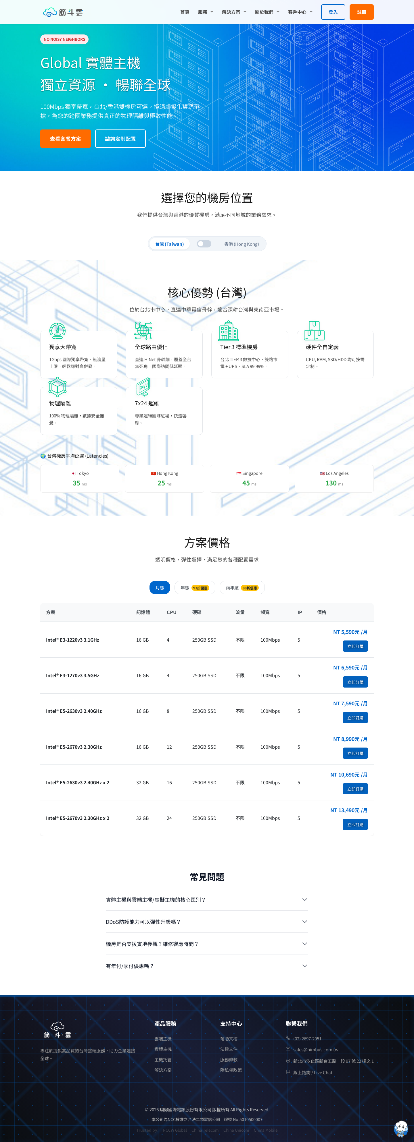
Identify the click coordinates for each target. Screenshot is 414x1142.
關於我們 (264, 11)
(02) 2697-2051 (307, 1038)
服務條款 (228, 1059)
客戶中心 (297, 11)
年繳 (195, 587)
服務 (202, 11)
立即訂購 (355, 646)
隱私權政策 (231, 1069)
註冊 (361, 11)
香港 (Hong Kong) (241, 244)
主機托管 (163, 1059)
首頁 (184, 11)
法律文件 (228, 1049)
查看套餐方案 (65, 138)
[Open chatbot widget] (401, 1129)
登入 (333, 11)
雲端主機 (163, 1038)
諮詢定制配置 (120, 138)
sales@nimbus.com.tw (315, 1049)
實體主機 (163, 1049)
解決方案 (231, 11)
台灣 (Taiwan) (169, 244)
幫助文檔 (228, 1038)
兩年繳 (242, 587)
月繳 (160, 587)
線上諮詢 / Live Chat (313, 1072)
